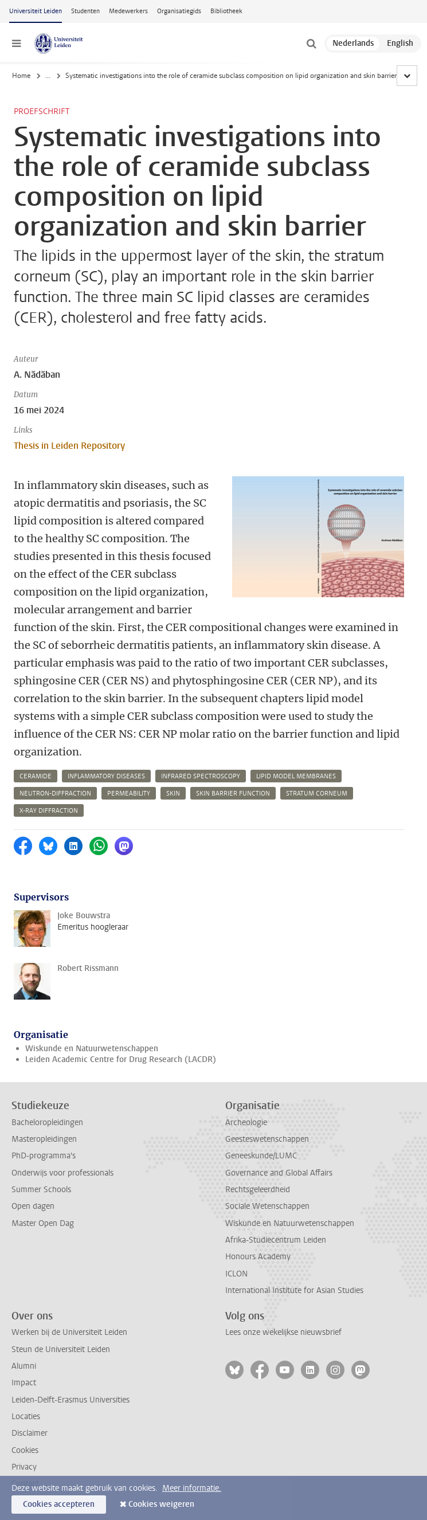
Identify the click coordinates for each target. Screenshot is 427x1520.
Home (21, 75)
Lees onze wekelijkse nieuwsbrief (283, 1332)
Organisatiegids (179, 11)
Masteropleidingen (44, 1139)
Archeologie (246, 1122)
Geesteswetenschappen (267, 1139)
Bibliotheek (226, 11)
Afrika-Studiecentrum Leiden (275, 1240)
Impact (23, 1382)
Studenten (85, 11)
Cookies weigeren (161, 1504)
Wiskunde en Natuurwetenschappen (91, 1048)
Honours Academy (258, 1256)
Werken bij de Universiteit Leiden (69, 1332)
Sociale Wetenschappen (267, 1206)
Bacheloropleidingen (47, 1122)
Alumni (23, 1366)
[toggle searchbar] (311, 43)
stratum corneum (316, 793)
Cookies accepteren (59, 1504)
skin (173, 793)
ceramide (35, 776)
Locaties (25, 1416)
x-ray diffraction (48, 810)
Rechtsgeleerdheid (257, 1189)
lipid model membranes (296, 776)
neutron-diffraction (55, 793)
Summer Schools (41, 1189)
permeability (128, 793)
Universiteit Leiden (35, 11)
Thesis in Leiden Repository (69, 446)
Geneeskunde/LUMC (261, 1155)
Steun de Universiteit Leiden (60, 1349)
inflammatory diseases (106, 776)
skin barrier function (233, 793)
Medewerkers (128, 11)
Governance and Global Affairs (278, 1173)
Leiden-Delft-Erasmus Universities (70, 1399)
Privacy (24, 1467)
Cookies (24, 1450)
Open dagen (32, 1206)
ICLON (236, 1273)
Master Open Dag (42, 1223)
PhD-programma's (43, 1155)
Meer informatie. (191, 1488)
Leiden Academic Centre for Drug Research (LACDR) (120, 1059)
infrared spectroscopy (200, 776)
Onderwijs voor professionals (62, 1173)
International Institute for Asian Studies (294, 1290)
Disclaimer (29, 1433)
